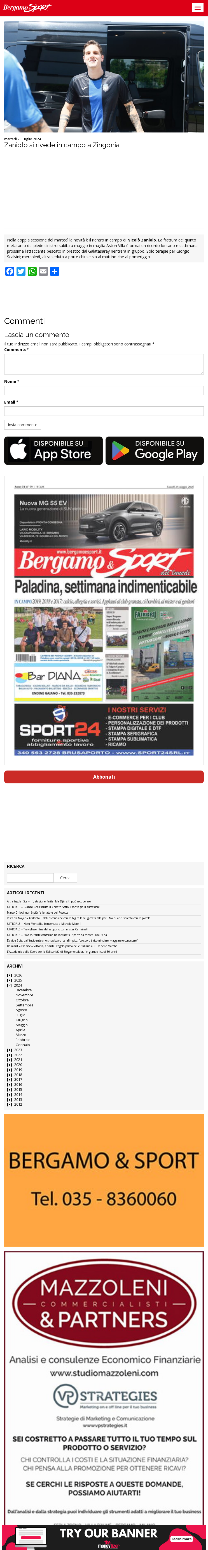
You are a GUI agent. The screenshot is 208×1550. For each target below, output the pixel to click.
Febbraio (23, 1039)
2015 (18, 1089)
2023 (18, 1049)
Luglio (20, 1015)
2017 (18, 1079)
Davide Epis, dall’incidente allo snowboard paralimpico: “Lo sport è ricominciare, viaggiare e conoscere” (72, 940)
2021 (18, 1059)
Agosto (21, 1010)
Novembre (24, 995)
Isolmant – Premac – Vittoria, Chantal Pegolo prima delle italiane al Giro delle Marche (62, 946)
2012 (18, 1104)
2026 (18, 975)
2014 (18, 1094)
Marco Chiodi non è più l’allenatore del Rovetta (37, 912)
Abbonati (104, 777)
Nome (10, 381)
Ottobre (22, 1000)
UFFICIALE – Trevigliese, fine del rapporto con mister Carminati (47, 929)
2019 (18, 1069)
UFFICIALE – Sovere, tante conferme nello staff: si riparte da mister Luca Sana (57, 935)
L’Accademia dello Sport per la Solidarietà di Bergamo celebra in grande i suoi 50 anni (62, 952)
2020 (18, 1064)
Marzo (21, 1034)
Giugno (22, 1020)
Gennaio (23, 1044)
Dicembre (24, 990)
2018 (18, 1074)
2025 (18, 980)
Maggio (22, 1025)
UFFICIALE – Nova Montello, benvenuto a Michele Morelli (44, 924)
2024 (18, 985)
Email (9, 402)
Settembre (25, 1005)
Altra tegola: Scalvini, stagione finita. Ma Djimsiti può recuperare (49, 901)
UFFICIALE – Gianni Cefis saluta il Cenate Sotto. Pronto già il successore (53, 907)
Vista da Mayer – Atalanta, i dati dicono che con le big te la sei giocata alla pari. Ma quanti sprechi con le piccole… (80, 918)
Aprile (20, 1030)
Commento (15, 349)
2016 (18, 1084)
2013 (18, 1099)
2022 (18, 1055)
